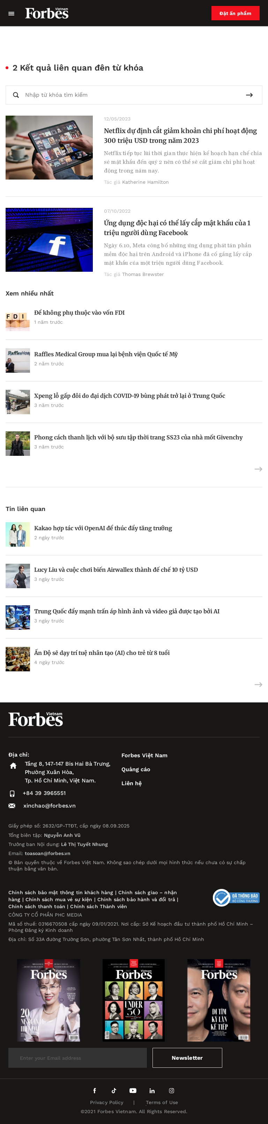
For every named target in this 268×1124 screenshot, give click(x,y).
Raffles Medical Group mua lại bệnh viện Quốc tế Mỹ (106, 354)
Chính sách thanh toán (36, 906)
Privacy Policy (107, 1102)
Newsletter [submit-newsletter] (187, 1057)
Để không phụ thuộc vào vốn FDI (79, 312)
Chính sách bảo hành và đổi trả (136, 899)
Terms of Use (162, 1102)
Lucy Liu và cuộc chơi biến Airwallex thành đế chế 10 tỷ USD (116, 569)
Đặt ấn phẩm (235, 13)
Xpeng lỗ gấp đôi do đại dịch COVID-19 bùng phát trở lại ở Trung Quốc (129, 395)
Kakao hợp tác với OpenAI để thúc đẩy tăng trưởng (103, 528)
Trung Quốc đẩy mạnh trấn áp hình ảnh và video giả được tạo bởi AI (126, 611)
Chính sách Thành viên (98, 906)
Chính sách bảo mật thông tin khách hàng (60, 892)
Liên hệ (131, 783)
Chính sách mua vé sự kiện (59, 899)
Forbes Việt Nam (144, 755)
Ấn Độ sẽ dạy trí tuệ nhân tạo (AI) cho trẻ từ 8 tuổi (102, 652)
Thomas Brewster (143, 274)
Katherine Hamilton (145, 182)
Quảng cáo (135, 769)
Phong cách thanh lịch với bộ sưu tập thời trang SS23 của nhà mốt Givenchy (138, 437)
